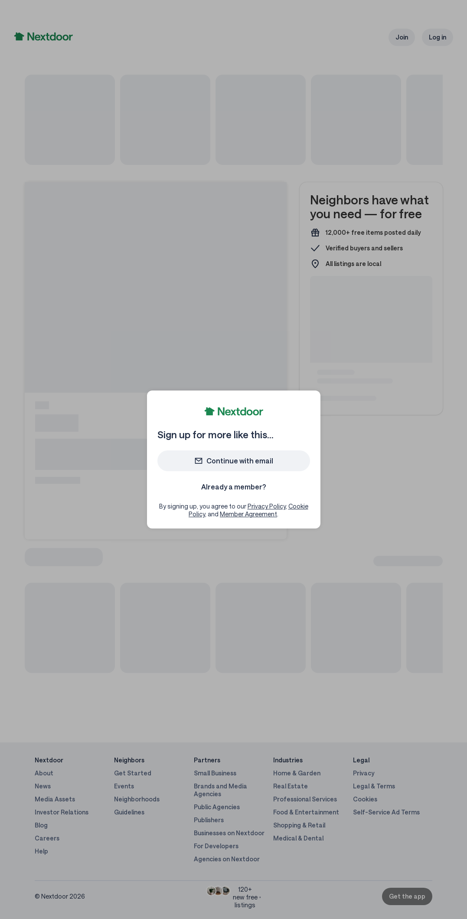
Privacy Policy (267, 506)
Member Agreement (248, 514)
